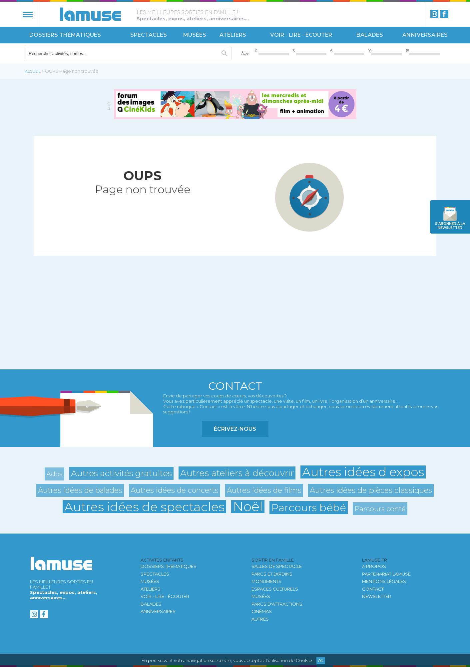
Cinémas (261, 611)
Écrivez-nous (235, 429)
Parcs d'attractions (276, 604)
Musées (194, 35)
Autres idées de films (264, 490)
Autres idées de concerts (175, 490)
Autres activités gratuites (121, 473)
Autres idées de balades (80, 490)
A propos (374, 566)
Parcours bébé (308, 507)
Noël (248, 506)
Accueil (33, 71)
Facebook (444, 14)
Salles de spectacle (276, 566)
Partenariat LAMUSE (386, 574)
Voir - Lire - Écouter (301, 35)
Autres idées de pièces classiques (371, 490)
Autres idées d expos (363, 471)
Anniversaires (425, 35)
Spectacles (148, 35)
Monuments (266, 581)
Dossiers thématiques (65, 35)
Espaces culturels (274, 589)
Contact (373, 589)
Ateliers (233, 35)
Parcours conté (380, 509)
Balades (369, 35)
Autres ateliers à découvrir (237, 472)
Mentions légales (384, 581)
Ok (320, 660)
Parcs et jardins (271, 574)
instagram (434, 14)
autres (260, 619)
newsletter (450, 226)
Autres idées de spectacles (144, 506)
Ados (54, 474)
